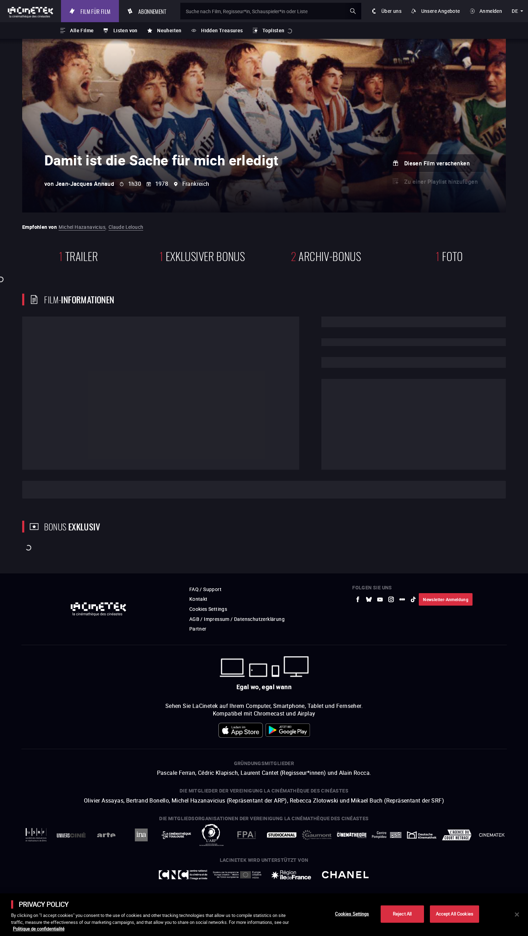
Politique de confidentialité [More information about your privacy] (38, 929)
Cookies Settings (352, 914)
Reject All (402, 914)
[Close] (517, 914)
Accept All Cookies (454, 914)
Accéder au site (452, 883)
